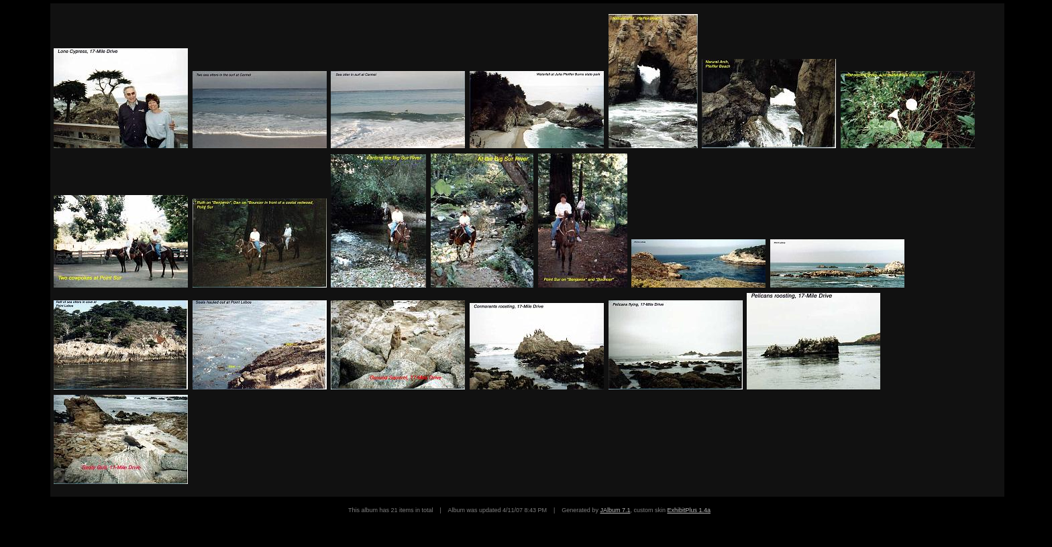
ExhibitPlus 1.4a (689, 510)
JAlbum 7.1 (615, 510)
